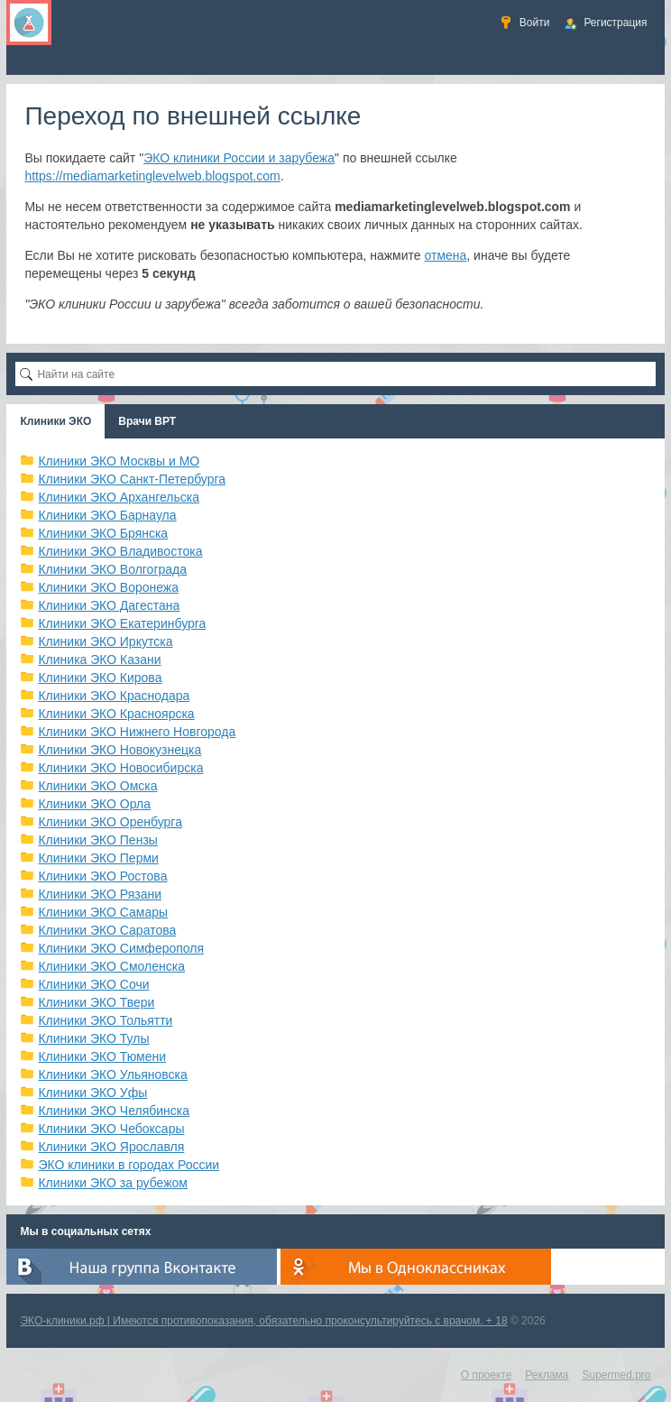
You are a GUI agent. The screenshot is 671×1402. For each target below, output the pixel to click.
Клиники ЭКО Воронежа (108, 587)
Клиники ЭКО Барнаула (107, 515)
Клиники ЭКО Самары (103, 912)
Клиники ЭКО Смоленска (111, 966)
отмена (446, 255)
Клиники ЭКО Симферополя (121, 948)
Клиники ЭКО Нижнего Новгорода (136, 731)
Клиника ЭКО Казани (99, 659)
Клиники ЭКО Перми (98, 858)
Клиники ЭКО (55, 421)
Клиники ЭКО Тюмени (102, 1056)
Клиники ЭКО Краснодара (113, 695)
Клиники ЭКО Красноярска (116, 713)
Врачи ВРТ (147, 421)
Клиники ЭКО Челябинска (113, 1110)
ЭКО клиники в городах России (128, 1165)
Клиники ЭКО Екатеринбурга (122, 623)
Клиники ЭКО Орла (94, 804)
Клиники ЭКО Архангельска (118, 497)
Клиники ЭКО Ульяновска (112, 1074)
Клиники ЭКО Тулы (93, 1038)
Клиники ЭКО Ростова (102, 876)
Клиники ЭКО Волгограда (112, 569)
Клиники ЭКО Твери (96, 1002)
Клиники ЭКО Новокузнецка (119, 750)
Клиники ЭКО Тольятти (105, 1020)
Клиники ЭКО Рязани (99, 894)
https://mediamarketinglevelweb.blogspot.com (152, 176)
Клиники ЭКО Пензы (97, 840)
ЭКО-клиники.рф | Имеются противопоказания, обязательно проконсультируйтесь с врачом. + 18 (263, 1320)
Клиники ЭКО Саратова (107, 930)
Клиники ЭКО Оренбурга (110, 822)
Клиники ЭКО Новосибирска (120, 768)
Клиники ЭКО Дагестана (108, 605)
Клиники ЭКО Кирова (99, 677)
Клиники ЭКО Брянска (103, 533)
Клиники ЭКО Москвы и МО (118, 461)
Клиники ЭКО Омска (97, 786)
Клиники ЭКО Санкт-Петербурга (131, 479)
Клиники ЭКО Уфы (92, 1092)
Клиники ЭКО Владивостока (120, 551)
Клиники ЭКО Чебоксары (111, 1128)
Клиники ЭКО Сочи (93, 984)
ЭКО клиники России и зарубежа (239, 158)
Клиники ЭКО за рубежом (113, 1183)
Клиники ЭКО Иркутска (105, 641)
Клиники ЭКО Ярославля (111, 1146)
